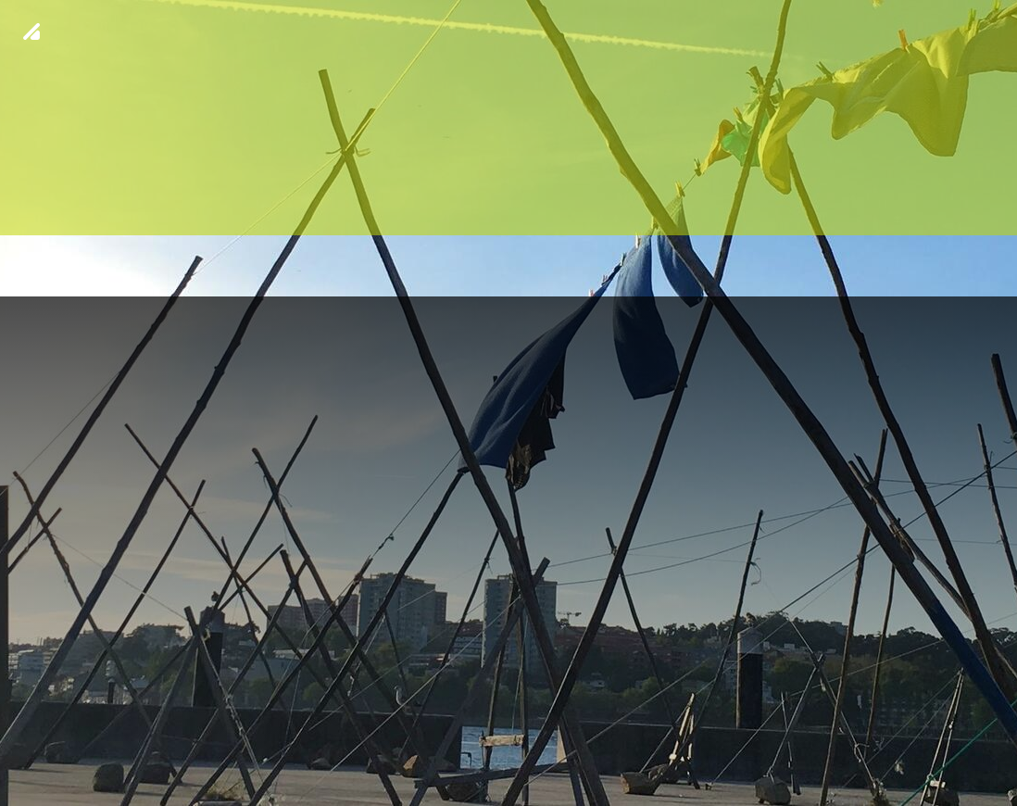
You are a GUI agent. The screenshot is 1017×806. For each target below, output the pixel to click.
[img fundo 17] (508, 403)
